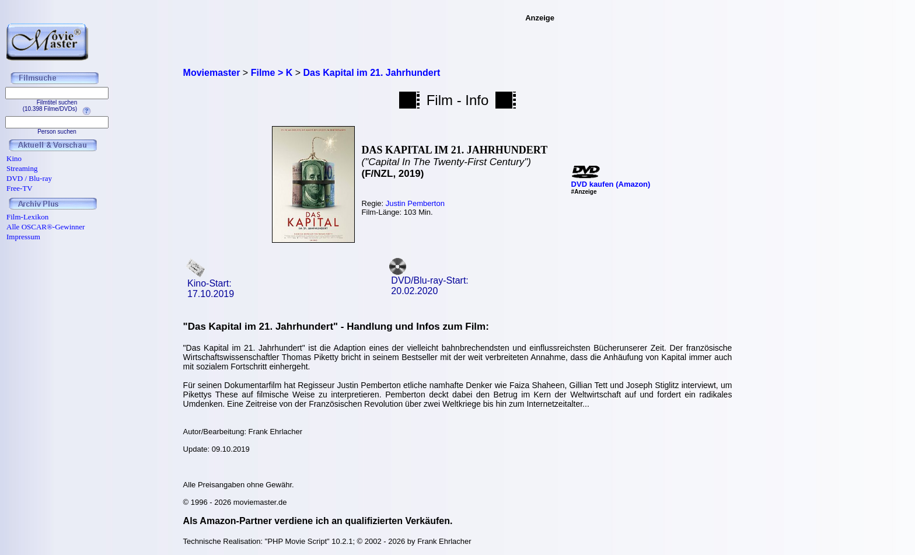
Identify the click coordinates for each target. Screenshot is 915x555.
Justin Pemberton (415, 203)
